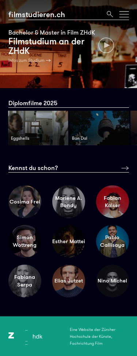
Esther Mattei (68, 241)
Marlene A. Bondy (68, 201)
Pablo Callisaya (112, 241)
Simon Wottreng (25, 241)
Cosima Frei (24, 201)
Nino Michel (112, 280)
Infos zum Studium (26, 60)
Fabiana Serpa (24, 280)
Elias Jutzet (68, 280)
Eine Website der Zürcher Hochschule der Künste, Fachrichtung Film (92, 336)
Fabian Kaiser (112, 201)
